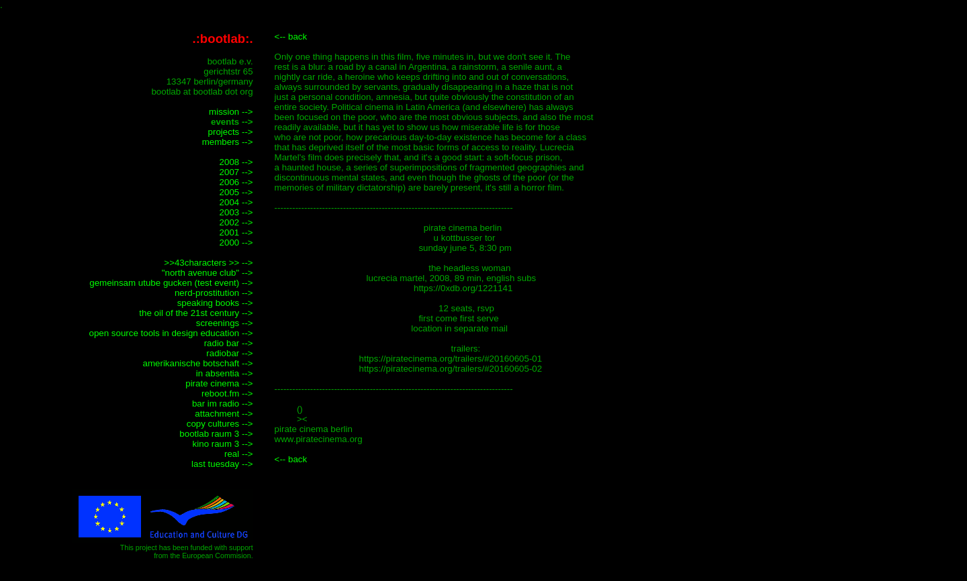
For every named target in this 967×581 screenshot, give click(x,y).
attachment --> (223, 414)
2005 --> (236, 192)
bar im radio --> (222, 404)
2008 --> (236, 162)
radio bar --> (228, 343)
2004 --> (236, 202)
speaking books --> (215, 303)
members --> (227, 142)
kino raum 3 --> (223, 444)
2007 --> (236, 172)
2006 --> (236, 182)
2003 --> (236, 212)
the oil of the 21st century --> (195, 313)
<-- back (291, 37)
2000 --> (236, 242)
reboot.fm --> (227, 393)
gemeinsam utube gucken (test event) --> (170, 283)
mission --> (231, 112)
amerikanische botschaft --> (198, 363)
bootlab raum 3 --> (215, 434)
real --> (238, 454)
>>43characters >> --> (208, 263)
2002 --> (236, 222)
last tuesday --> (222, 464)
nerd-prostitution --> (214, 293)
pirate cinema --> (218, 383)
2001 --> (236, 232)
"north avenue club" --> (207, 273)
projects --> (230, 132)
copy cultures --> (220, 424)
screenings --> (224, 323)
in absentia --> (224, 373)
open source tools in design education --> (170, 333)
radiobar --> (229, 353)
